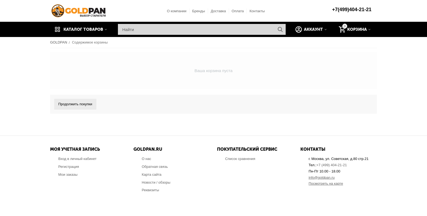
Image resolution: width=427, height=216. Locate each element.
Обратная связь (155, 167)
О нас (146, 159)
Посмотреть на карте (326, 183)
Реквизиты (150, 190)
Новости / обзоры (156, 182)
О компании (177, 11)
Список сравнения (240, 159)
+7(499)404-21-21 (351, 9)
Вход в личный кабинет (77, 159)
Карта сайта (151, 174)
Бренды (198, 11)
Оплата (238, 11)
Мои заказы (68, 174)
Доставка (218, 11)
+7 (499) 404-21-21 (331, 165)
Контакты (257, 11)
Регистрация (68, 167)
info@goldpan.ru (322, 177)
